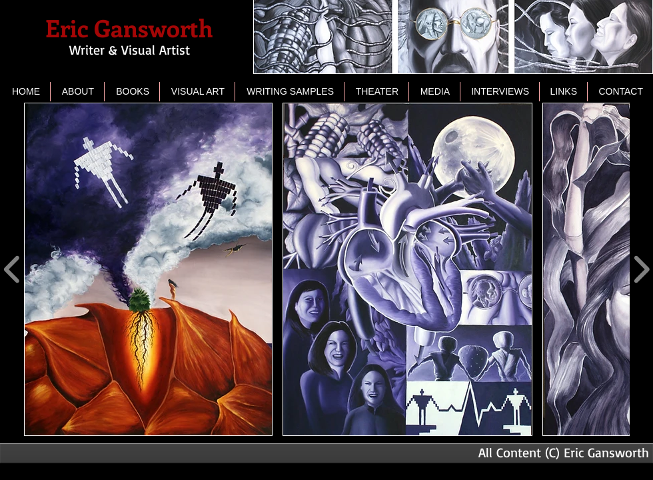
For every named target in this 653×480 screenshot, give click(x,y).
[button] (197, 91)
